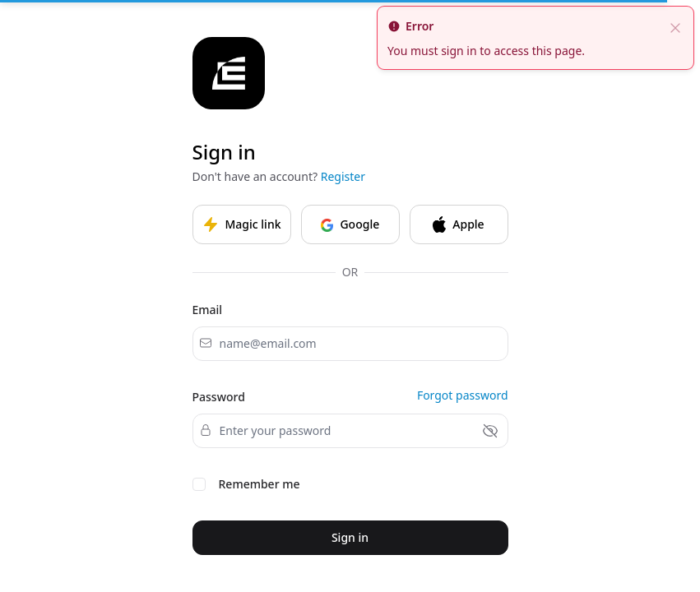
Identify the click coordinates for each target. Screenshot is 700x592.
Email (207, 309)
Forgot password (462, 395)
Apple (458, 224)
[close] (675, 26)
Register (343, 176)
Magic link (241, 224)
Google (350, 223)
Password (218, 397)
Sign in (350, 537)
